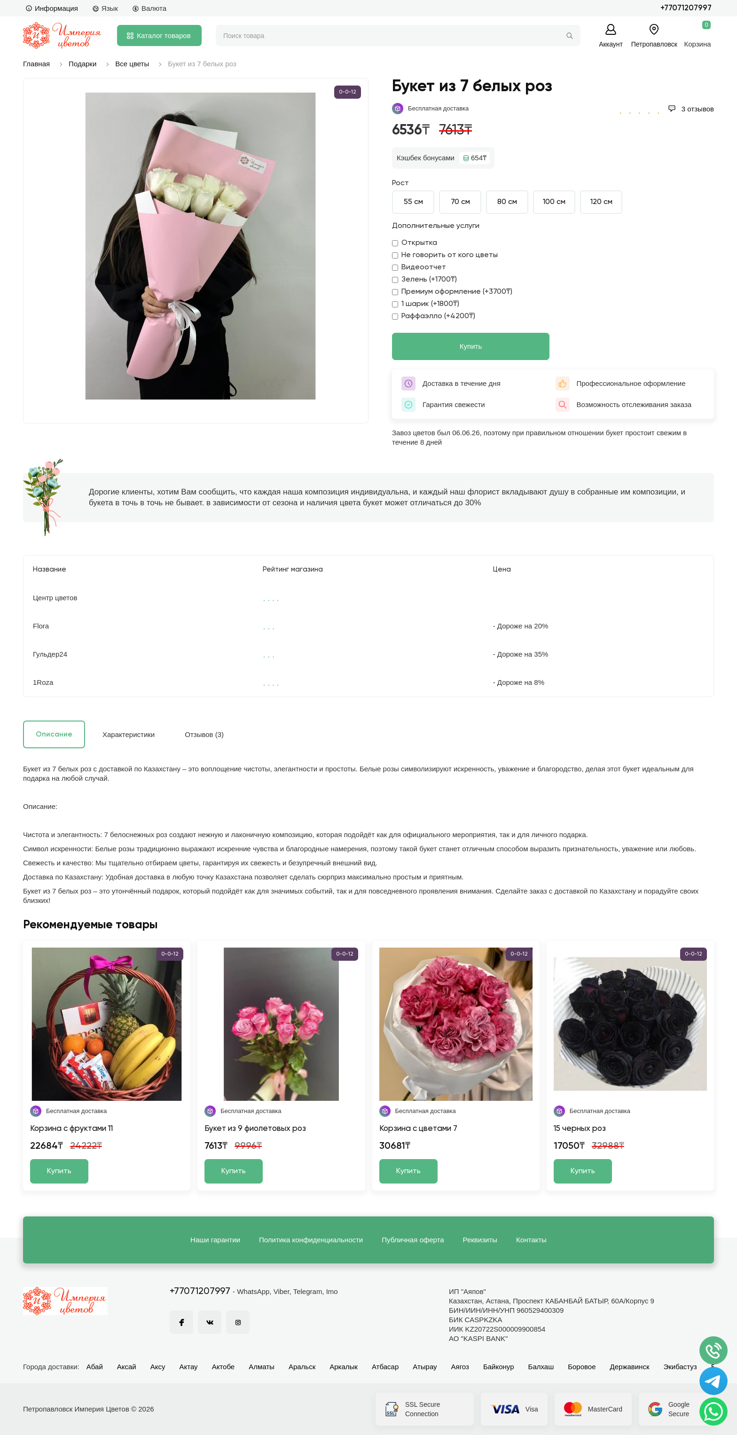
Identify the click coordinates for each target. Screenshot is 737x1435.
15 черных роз (580, 1129)
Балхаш (541, 1367)
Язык (105, 8)
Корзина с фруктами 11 (71, 1129)
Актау (189, 1367)
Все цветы (132, 64)
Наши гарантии (215, 1240)
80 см (507, 202)
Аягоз (460, 1367)
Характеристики (128, 734)
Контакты (531, 1240)
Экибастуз (680, 1367)
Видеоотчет (419, 267)
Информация (51, 8)
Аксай (126, 1367)
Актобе (223, 1367)
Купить (471, 346)
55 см (413, 202)
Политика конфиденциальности (311, 1240)
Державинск (630, 1367)
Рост (400, 183)
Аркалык (343, 1367)
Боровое (582, 1367)
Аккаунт (611, 43)
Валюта (149, 8)
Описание (54, 734)
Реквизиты (480, 1240)
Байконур (498, 1367)
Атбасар (385, 1367)
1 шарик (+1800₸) (425, 304)
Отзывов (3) (204, 734)
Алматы (261, 1367)
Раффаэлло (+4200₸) (433, 316)
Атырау (425, 1367)
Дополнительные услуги (435, 226)
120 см (601, 202)
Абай (94, 1367)
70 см (460, 202)
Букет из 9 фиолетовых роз (255, 1129)
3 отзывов (691, 109)
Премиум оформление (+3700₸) (452, 292)
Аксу (157, 1367)
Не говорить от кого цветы (445, 255)
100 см (554, 202)
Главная (36, 64)
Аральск (302, 1367)
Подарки (82, 64)
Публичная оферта (413, 1240)
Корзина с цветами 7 (418, 1129)
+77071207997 (686, 8)
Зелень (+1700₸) (424, 279)
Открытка (414, 243)
